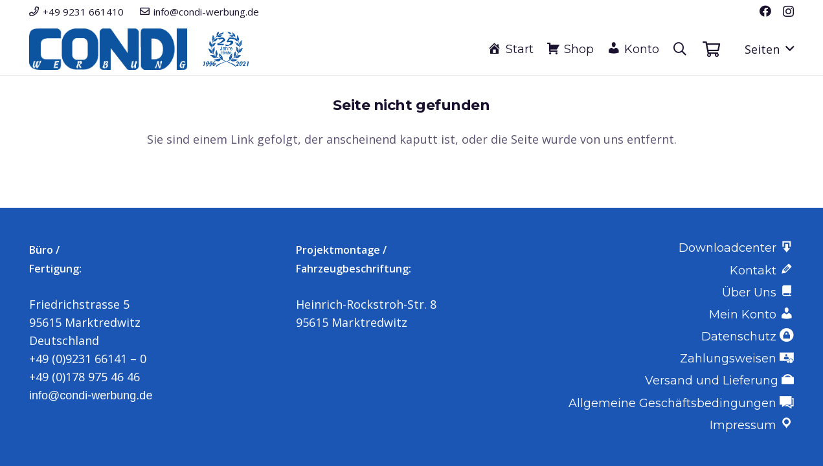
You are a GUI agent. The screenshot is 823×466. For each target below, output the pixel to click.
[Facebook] (765, 11)
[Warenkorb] (711, 49)
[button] (680, 49)
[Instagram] (788, 11)
